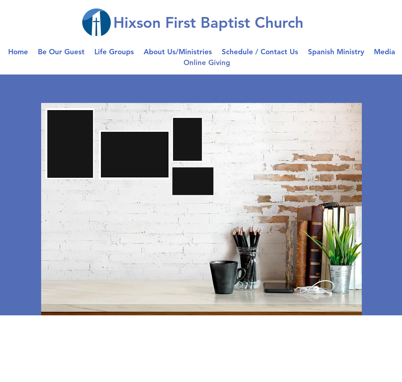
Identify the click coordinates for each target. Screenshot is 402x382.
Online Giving (207, 62)
